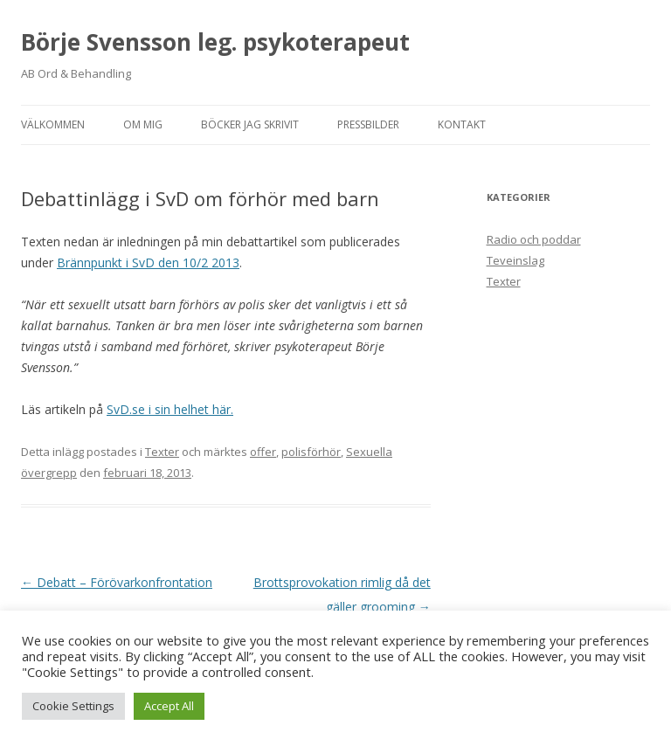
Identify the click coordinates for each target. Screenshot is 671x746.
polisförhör (311, 451)
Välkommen (53, 124)
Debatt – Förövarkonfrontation (116, 582)
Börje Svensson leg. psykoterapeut (215, 42)
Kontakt (462, 124)
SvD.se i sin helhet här (169, 409)
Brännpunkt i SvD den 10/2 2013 (148, 262)
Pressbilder (368, 124)
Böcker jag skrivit (250, 124)
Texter (162, 451)
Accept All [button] (169, 706)
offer (263, 451)
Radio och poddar (534, 239)
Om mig (143, 124)
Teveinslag (515, 260)
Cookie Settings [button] (73, 706)
